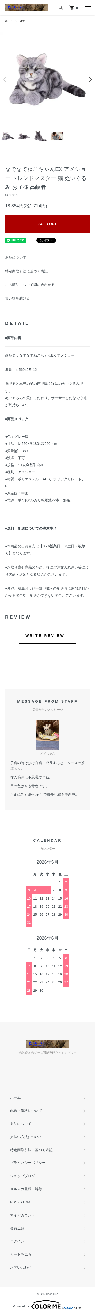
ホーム (9, 21)
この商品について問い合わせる (30, 285)
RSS (13, 1202)
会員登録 (17, 1228)
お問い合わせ (20, 1267)
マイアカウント (22, 1215)
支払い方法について (26, 1137)
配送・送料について (26, 1111)
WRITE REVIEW (45, 636)
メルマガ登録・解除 (26, 1189)
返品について (15, 257)
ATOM (25, 1202)
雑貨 (22, 21)
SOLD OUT (47, 224)
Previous (5, 79)
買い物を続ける (17, 298)
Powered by (47, 1304)
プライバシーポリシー (28, 1163)
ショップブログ (22, 1176)
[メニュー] (87, 7)
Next (89, 79)
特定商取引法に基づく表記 (26, 271)
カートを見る (20, 1254)
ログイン (17, 1241)
